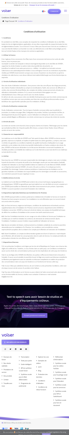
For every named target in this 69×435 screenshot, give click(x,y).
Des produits (8, 376)
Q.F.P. (40, 367)
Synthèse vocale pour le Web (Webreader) (25, 377)
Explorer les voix (43, 357)
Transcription (25, 357)
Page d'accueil (8, 21)
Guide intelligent (26, 364)
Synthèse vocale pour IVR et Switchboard (59, 393)
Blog (39, 370)
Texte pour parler (26, 360)
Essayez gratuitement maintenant (34, 315)
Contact (6, 379)
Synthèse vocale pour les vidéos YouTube (59, 366)
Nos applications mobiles (15, 342)
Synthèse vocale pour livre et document (59, 402)
